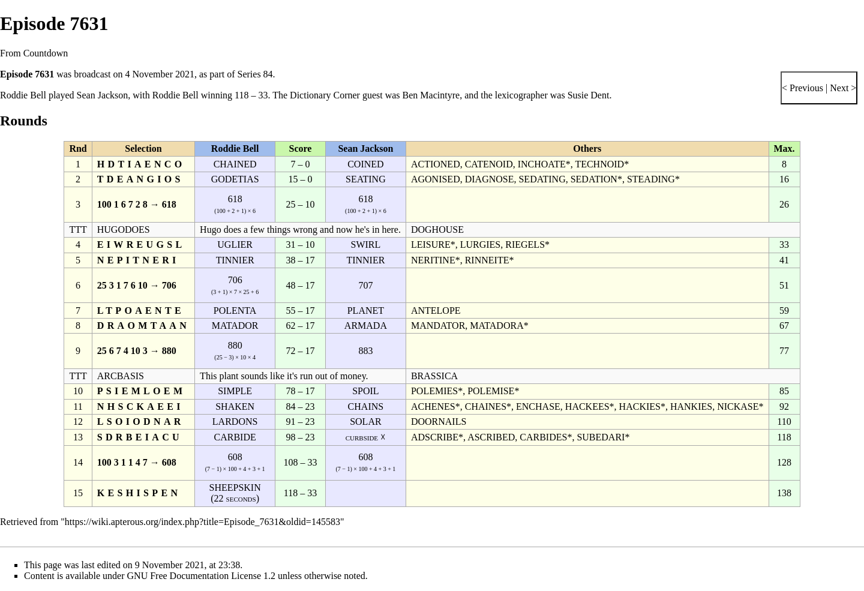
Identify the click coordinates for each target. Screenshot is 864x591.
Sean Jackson (102, 95)
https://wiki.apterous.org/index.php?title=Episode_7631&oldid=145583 (202, 522)
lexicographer (521, 95)
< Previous (802, 88)
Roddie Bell (23, 95)
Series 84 (255, 74)
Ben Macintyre (431, 95)
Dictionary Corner (325, 95)
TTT (77, 229)
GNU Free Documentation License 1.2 (201, 576)
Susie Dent (589, 95)
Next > (841, 88)
